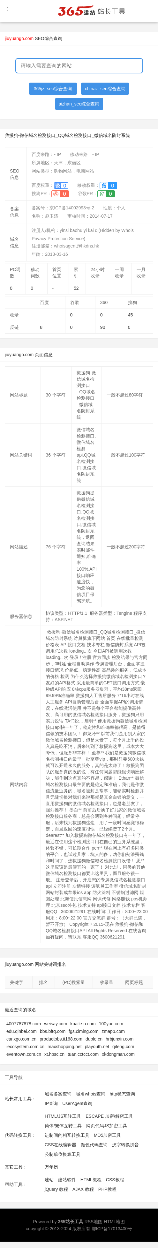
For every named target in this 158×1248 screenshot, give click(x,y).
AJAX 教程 (83, 1189)
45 (130, 314)
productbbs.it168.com (61, 1038)
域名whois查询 (90, 1093)
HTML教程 (91, 1179)
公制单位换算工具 (62, 1154)
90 (102, 327)
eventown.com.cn (23, 1054)
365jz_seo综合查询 (53, 88)
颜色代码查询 (94, 1144)
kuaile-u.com (82, 1023)
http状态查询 (122, 1093)
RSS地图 (94, 1221)
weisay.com (55, 1023)
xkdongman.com (118, 1054)
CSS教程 (115, 1179)
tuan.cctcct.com (83, 1054)
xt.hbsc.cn (54, 1054)
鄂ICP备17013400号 (112, 1228)
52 (76, 288)
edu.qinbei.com (21, 1031)
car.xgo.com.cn (21, 1038)
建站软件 (67, 1179)
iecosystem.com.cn (25, 1046)
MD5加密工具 (107, 1135)
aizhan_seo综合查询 (79, 103)
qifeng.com (123, 1046)
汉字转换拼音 (125, 1144)
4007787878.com (23, 1023)
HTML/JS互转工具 (63, 1116)
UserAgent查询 (77, 1103)
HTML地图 (114, 1221)
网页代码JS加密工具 (106, 1125)
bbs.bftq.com (52, 1031)
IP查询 (51, 1103)
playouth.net (97, 1046)
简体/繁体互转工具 (63, 1125)
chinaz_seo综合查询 (105, 88)
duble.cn (94, 1038)
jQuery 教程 (56, 1189)
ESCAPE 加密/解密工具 (109, 1116)
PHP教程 (107, 1189)
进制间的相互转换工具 (67, 1135)
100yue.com (111, 1023)
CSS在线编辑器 (60, 1144)
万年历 (51, 1167)
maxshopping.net (65, 1046)
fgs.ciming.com (83, 1031)
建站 (49, 1179)
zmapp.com (113, 1031)
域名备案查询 (58, 1093)
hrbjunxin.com (119, 1038)
